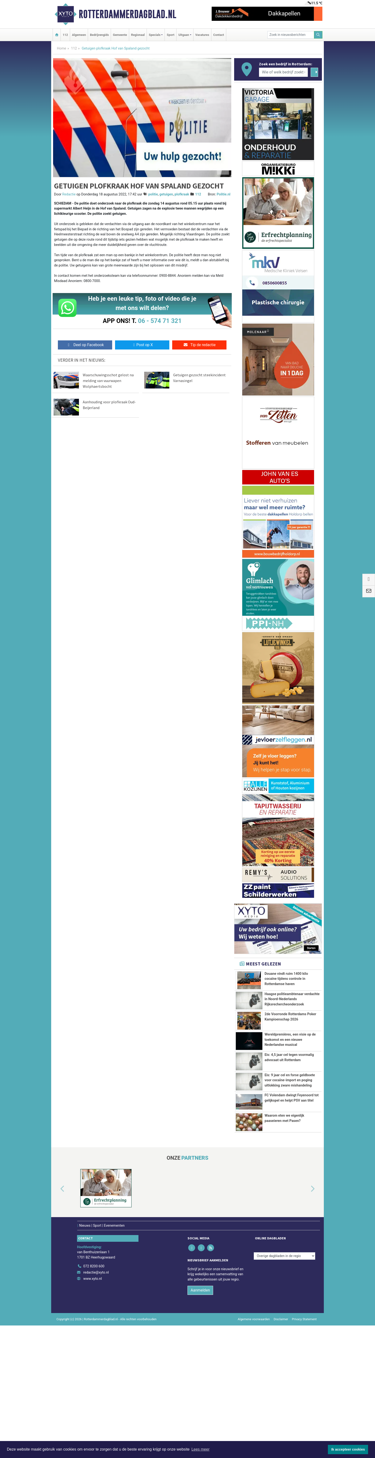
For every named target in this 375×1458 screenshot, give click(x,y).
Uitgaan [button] (183, 35)
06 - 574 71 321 (160, 320)
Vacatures (202, 35)
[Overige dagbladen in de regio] (284, 1388)
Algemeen (79, 35)
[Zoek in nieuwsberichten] (290, 35)
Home (61, 48)
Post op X (142, 345)
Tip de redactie (199, 345)
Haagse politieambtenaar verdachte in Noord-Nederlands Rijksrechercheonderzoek (292, 1023)
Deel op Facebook (85, 345)
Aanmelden (200, 1423)
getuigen (166, 194)
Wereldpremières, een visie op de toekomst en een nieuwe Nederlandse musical (290, 1095)
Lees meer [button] (200, 1449)
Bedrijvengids (99, 35)
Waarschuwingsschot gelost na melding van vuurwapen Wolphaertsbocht (108, 380)
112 (65, 35)
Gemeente (120, 35)
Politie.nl (223, 194)
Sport (170, 35)
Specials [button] (154, 35)
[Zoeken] (318, 35)
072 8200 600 (93, 1399)
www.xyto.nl (92, 1411)
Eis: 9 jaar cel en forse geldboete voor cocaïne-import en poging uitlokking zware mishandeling (290, 1157)
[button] (57, 1322)
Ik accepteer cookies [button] (348, 1449)
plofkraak (182, 194)
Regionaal (138, 35)
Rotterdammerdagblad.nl (127, 14)
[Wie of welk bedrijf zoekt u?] (283, 72)
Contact (218, 35)
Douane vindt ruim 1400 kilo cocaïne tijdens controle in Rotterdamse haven (286, 979)
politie (153, 194)
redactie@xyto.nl (96, 1405)
